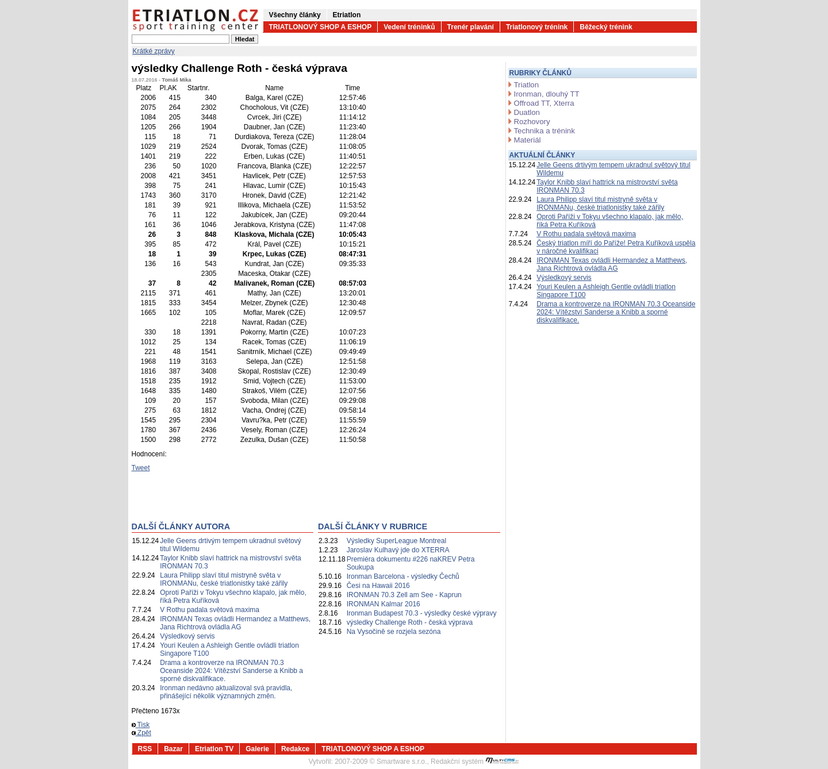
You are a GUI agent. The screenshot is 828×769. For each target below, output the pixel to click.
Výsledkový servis (187, 636)
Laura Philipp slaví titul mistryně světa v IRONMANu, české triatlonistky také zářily (224, 579)
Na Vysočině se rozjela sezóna (394, 632)
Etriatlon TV (214, 749)
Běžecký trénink (606, 27)
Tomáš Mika (176, 80)
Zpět (141, 733)
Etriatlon (347, 15)
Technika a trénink (544, 130)
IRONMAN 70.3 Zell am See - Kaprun (404, 595)
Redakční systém (475, 762)
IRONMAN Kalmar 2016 (383, 604)
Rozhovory (532, 121)
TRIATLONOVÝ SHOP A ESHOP (320, 27)
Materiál (527, 140)
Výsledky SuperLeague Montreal (396, 541)
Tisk (141, 725)
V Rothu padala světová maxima (209, 610)
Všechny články (295, 15)
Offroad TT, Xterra (544, 103)
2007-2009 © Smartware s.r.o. (381, 762)
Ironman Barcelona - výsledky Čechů (403, 576)
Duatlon (527, 112)
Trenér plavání (470, 27)
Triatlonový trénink (537, 27)
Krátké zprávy (154, 51)
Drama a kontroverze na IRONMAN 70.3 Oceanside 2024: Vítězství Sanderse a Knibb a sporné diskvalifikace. (231, 671)
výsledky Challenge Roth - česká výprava (410, 622)
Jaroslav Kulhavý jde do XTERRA (398, 550)
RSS (145, 749)
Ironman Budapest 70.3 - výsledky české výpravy (422, 613)
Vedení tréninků (409, 27)
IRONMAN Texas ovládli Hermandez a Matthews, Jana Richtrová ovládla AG (235, 623)
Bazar (173, 749)
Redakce (295, 749)
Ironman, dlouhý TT (547, 94)
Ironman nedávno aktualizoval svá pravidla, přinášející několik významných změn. (226, 692)
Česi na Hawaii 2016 (378, 586)
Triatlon (526, 84)
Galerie (257, 749)
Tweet (141, 468)
